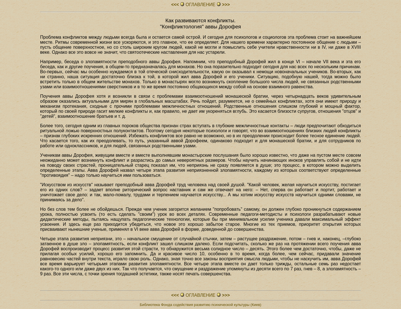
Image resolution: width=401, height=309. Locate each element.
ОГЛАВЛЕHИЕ (200, 4)
